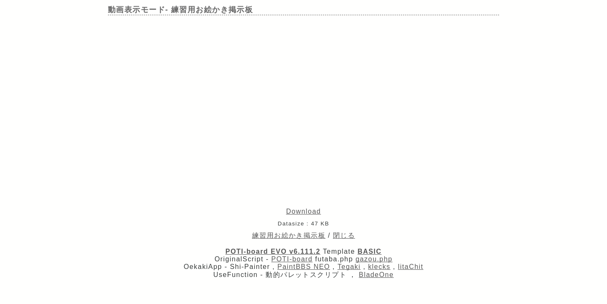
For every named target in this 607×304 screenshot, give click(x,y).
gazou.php (373, 259)
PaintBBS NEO (303, 266)
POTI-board (292, 259)
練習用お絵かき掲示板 (288, 235)
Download (303, 211)
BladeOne (376, 274)
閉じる (344, 235)
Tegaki (349, 266)
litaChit (410, 266)
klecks (379, 266)
